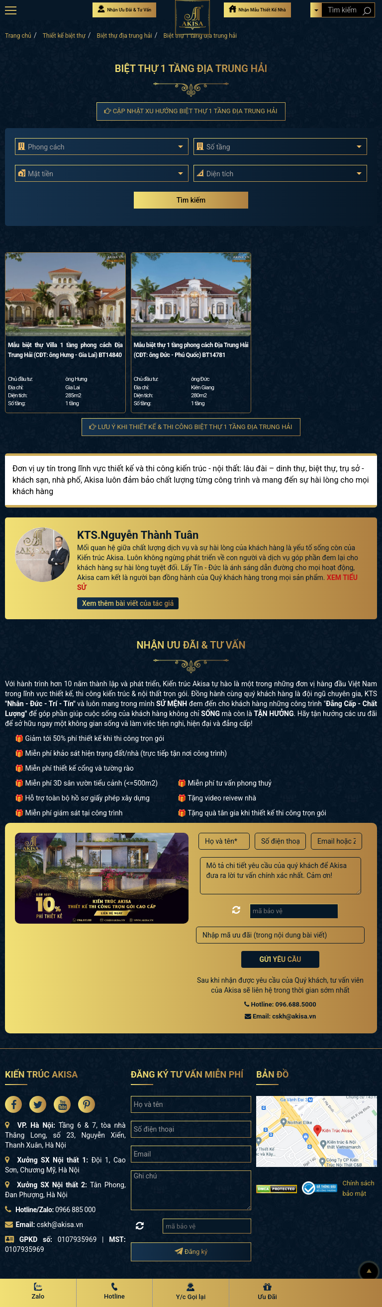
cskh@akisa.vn (60, 1225)
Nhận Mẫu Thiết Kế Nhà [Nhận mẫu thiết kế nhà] (257, 8)
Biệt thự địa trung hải (124, 35)
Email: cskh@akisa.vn (280, 1016)
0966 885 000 (75, 1210)
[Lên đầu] (369, 1272)
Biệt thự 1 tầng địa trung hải (200, 35)
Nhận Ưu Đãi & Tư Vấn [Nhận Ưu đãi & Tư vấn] (124, 8)
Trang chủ (18, 35)
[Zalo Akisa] (38, 1292)
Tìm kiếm (191, 200)
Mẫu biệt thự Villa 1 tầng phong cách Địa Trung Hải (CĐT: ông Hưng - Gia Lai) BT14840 (65, 350)
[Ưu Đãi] (267, 1292)
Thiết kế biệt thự (64, 35)
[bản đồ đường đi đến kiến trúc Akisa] (316, 1131)
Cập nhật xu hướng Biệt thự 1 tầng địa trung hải (191, 111)
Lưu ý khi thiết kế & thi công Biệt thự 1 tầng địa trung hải (191, 427)
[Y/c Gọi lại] (191, 1292)
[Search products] (366, 11)
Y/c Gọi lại (190, 1297)
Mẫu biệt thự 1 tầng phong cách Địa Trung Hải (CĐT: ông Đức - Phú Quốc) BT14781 (191, 350)
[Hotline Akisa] (115, 1292)
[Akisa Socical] (13, 1104)
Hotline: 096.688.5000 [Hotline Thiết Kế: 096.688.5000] (280, 1004)
